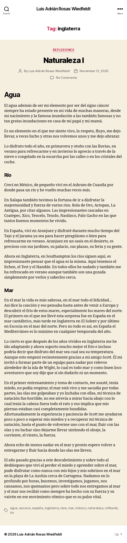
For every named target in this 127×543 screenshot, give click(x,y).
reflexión (111, 508)
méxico (80, 508)
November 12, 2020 (94, 71)
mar (71, 508)
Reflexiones (63, 50)
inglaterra (51, 508)
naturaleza (95, 508)
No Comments (66, 78)
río (12, 513)
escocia (25, 508)
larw (63, 508)
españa (37, 508)
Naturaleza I (63, 60)
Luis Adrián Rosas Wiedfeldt (63, 9)
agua (14, 508)
